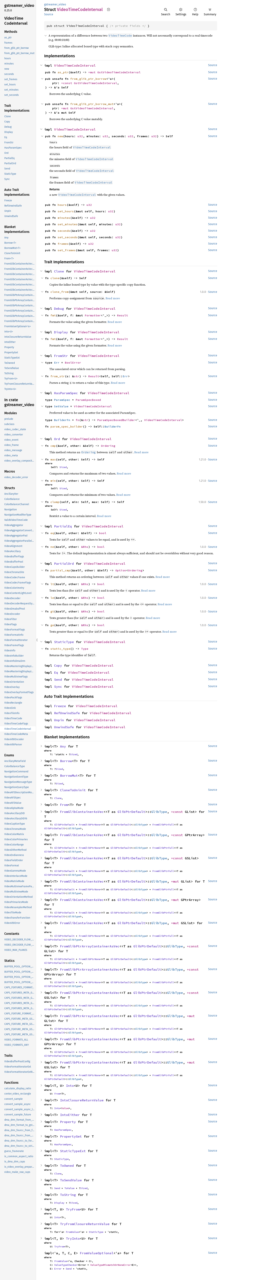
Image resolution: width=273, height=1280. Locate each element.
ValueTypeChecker (65, 1264)
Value (65, 1108)
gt (52, 611)
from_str (57, 376)
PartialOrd (64, 563)
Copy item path (109, 9)
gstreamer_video (55, 4)
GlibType (159, 812)
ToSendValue (71, 1180)
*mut (92, 72)
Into (70, 1086)
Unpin (59, 720)
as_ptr (63, 72)
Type (84, 648)
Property (68, 1122)
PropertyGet (71, 1136)
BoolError (73, 362)
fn (77, 420)
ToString (68, 1195)
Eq (56, 672)
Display (61, 332)
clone (54, 278)
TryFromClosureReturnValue (85, 1224)
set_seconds (67, 237)
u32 (80, 136)
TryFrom (73, 1209)
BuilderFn (62, 420)
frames (63, 243)
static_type (60, 648)
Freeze (60, 706)
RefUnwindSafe (67, 713)
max (53, 459)
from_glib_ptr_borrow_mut (92, 104)
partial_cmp (60, 570)
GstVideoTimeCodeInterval (119, 72)
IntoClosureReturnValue (82, 1100)
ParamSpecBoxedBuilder (116, 420)
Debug (59, 308)
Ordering (108, 445)
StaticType (64, 642)
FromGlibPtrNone (89, 824)
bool (102, 533)
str (76, 376)
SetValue (61, 406)
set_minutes (67, 224)
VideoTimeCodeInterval (75, 65)
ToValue (69, 1188)
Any (63, 746)
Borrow (66, 761)
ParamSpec (62, 400)
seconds (64, 230)
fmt (53, 315)
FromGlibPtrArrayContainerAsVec (89, 946)
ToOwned (67, 1165)
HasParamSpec (66, 393)
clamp (54, 502)
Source (48, 14)
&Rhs (84, 547)
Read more (113, 298)
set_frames (67, 250)
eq (52, 533)
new (60, 136)
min (53, 480)
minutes (64, 218)
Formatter (93, 315)
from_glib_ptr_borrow (88, 78)
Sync (58, 686)
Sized (63, 467)
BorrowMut (69, 775)
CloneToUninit (73, 790)
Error (57, 1268)
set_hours (66, 211)
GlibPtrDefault (131, 812)
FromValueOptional (97, 1253)
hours (62, 205)
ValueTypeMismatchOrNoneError (110, 1264)
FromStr (61, 356)
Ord (57, 439)
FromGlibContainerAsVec (82, 812)
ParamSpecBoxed (88, 400)
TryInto (73, 1238)
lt (52, 584)
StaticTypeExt (73, 1151)
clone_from (59, 292)
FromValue (72, 1232)
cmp (53, 445)
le (52, 597)
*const (67, 83)
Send (58, 679)
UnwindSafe (64, 727)
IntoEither (70, 1115)
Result (122, 315)
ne (52, 547)
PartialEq (63, 526)
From (64, 805)
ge (52, 625)
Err (56, 362)
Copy (58, 665)
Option (120, 570)
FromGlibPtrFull (163, 824)
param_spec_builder (66, 426)
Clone (59, 271)
